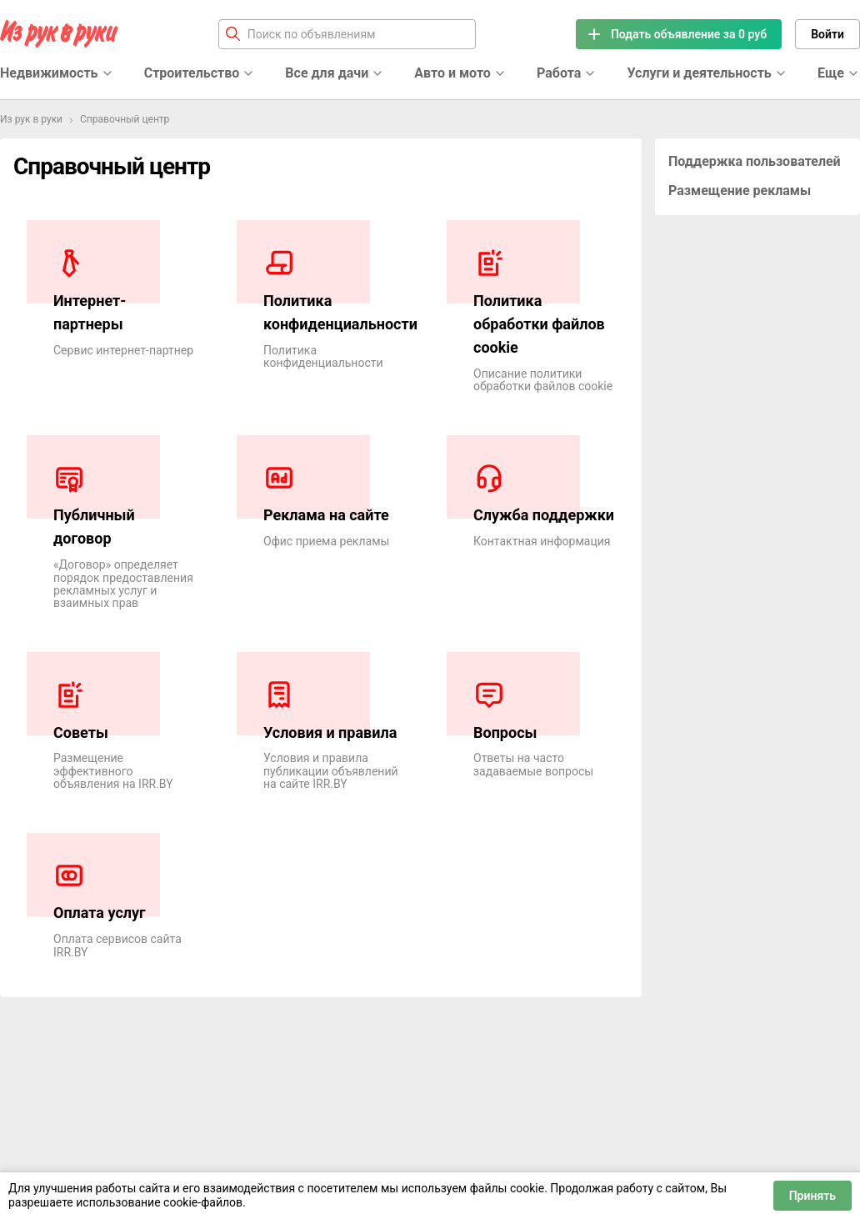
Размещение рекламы (739, 190)
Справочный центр (124, 119)
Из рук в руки (31, 119)
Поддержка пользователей (754, 161)
